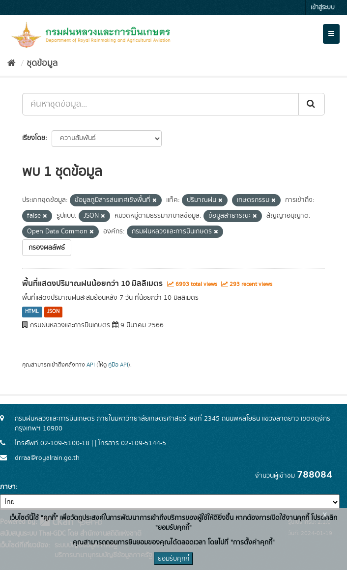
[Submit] (311, 104)
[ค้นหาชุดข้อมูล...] (160, 104)
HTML (32, 312)
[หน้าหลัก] (11, 63)
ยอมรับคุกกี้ (173, 559)
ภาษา (8, 487)
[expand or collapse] (331, 34)
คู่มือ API (118, 365)
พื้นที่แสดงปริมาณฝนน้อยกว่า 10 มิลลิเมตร (92, 283)
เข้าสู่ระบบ (323, 7)
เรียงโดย (33, 138)
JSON (53, 312)
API (91, 365)
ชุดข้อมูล (42, 63)
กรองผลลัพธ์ (47, 248)
